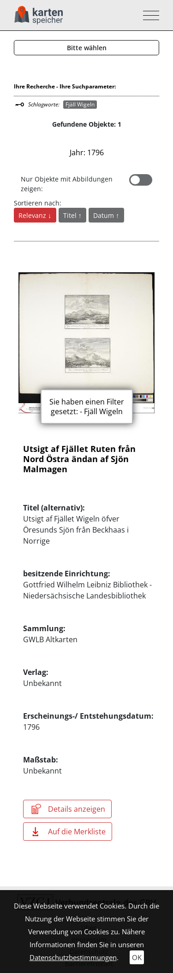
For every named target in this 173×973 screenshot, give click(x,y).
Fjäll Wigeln (80, 104)
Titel (70, 215)
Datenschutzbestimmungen (73, 957)
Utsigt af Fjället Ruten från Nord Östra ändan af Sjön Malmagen (79, 458)
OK (137, 957)
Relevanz (33, 215)
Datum (104, 215)
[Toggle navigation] (148, 15)
